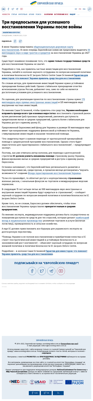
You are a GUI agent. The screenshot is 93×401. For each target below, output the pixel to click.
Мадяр (72, 14)
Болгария (48, 14)
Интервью (22, 14)
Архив (31, 14)
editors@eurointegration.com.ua (53, 346)
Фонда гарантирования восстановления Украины (54, 173)
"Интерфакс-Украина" (73, 362)
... (78, 14)
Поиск (38, 14)
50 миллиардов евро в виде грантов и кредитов (46, 51)
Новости (6, 14)
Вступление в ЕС (61, 14)
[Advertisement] (46, 304)
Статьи (14, 14)
